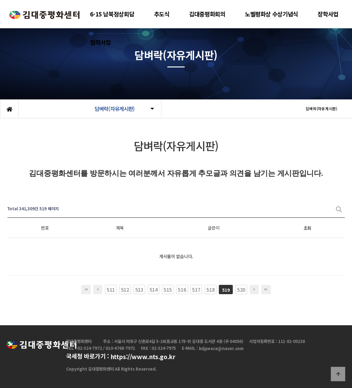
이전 (97, 289)
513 (139, 289)
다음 (254, 289)
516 (182, 289)
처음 (86, 289)
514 (154, 289)
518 (210, 289)
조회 (307, 228)
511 (111, 289)
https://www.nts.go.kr (143, 357)
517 (196, 289)
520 (241, 289)
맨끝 (266, 289)
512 (125, 289)
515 (168, 289)
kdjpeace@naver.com (221, 348)
